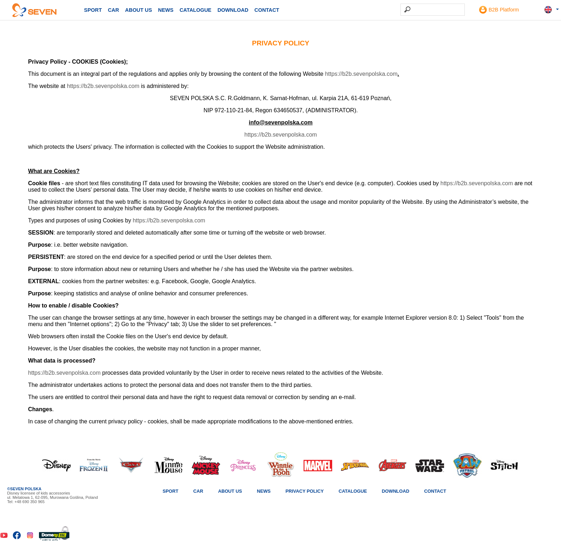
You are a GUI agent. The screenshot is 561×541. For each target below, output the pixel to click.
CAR (113, 10)
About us (138, 10)
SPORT (93, 10)
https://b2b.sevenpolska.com (361, 76)
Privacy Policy (304, 491)
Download (232, 10)
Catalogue (195, 10)
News (165, 10)
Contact (267, 10)
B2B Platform (499, 10)
